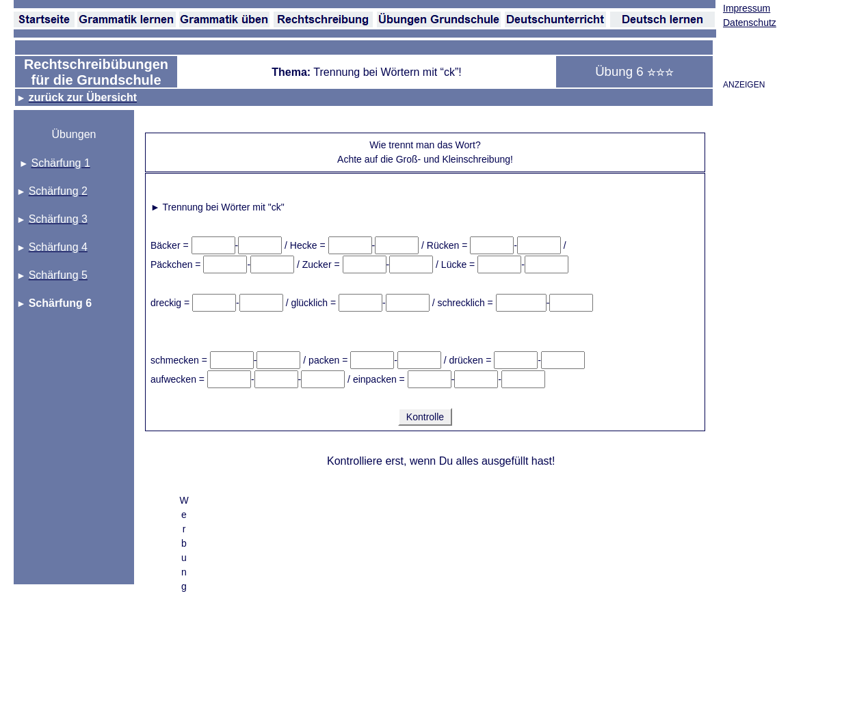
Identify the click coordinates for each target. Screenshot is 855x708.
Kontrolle (425, 416)
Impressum (746, 8)
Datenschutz (749, 22)
